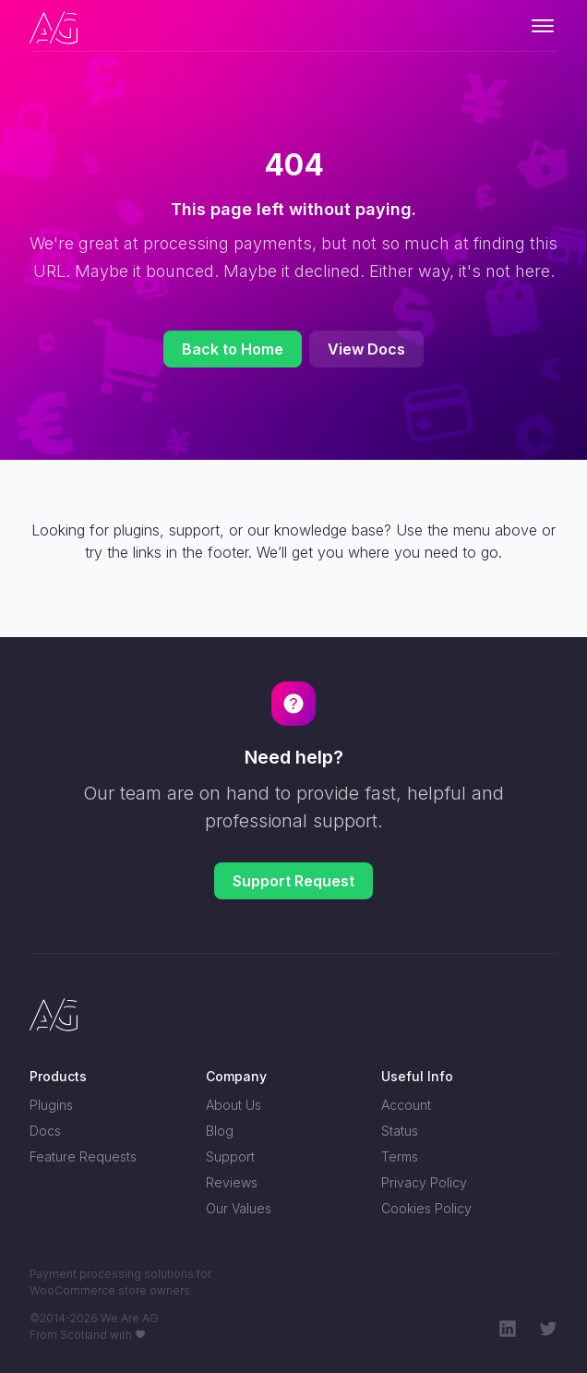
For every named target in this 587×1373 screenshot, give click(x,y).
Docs (45, 1130)
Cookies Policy (426, 1208)
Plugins (51, 1105)
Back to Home (232, 349)
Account (406, 1105)
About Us (233, 1105)
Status (399, 1130)
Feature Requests (83, 1156)
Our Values (238, 1208)
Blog (220, 1130)
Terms (399, 1156)
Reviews (232, 1182)
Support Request (293, 881)
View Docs (366, 349)
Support (230, 1156)
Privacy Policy (424, 1182)
